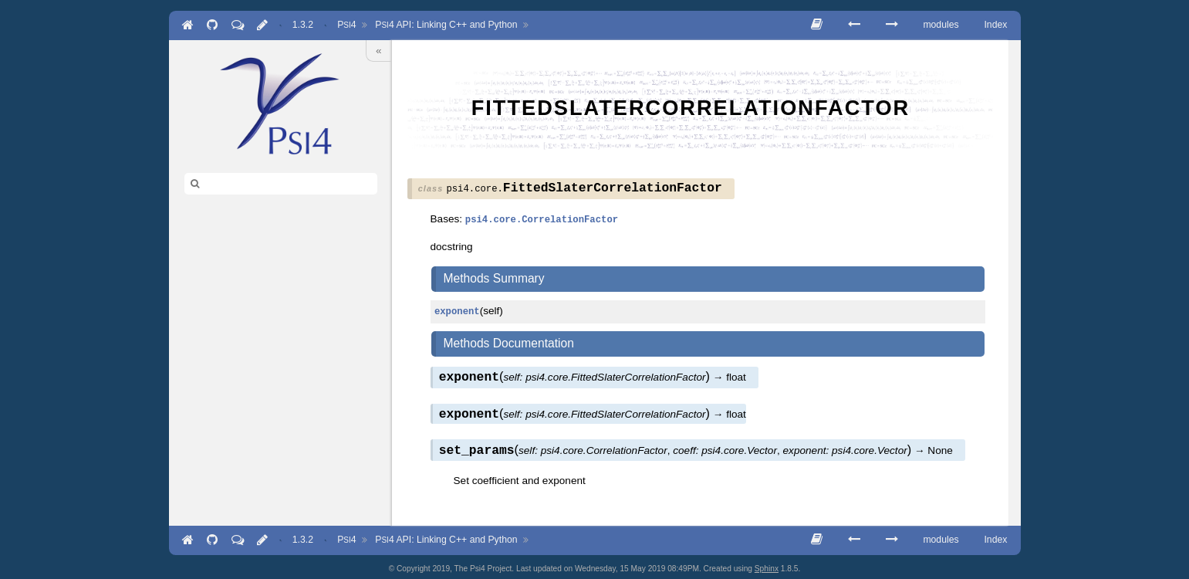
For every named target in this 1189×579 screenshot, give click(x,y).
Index (995, 24)
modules (940, 24)
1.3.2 (302, 24)
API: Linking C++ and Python (446, 24)
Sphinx (767, 565)
